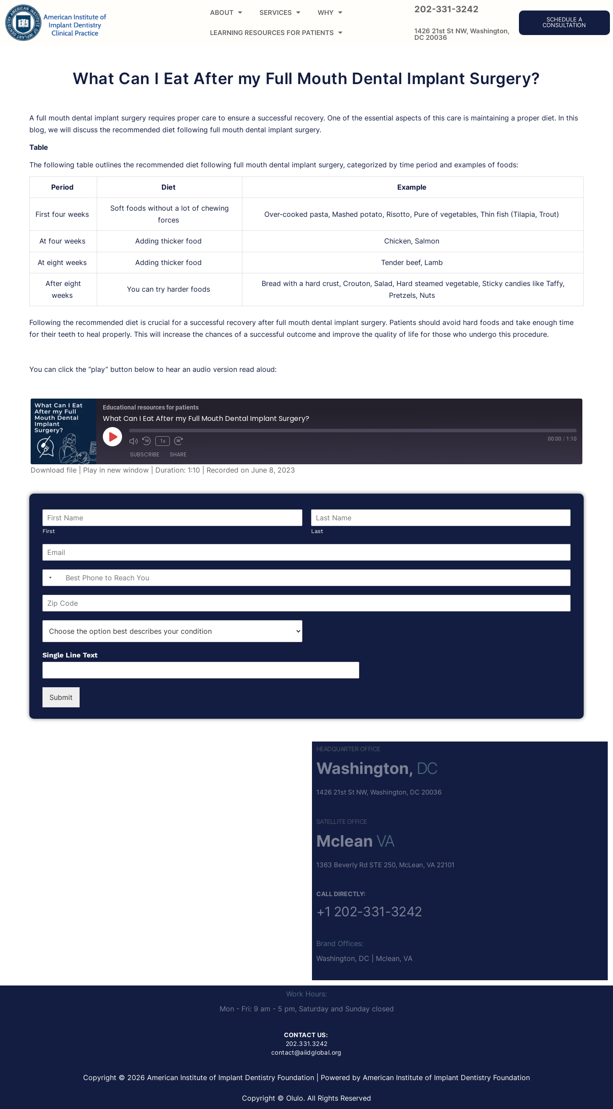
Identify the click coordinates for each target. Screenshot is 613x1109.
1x (162, 441)
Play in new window (116, 470)
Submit (61, 697)
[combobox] (48, 578)
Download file (54, 470)
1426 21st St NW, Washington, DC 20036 (461, 34)
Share (178, 454)
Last (317, 531)
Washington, (364, 768)
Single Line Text (70, 655)
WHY (330, 12)
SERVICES (279, 12)
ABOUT (226, 12)
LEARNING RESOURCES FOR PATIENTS (276, 32)
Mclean (344, 841)
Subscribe (144, 454)
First (48, 531)
